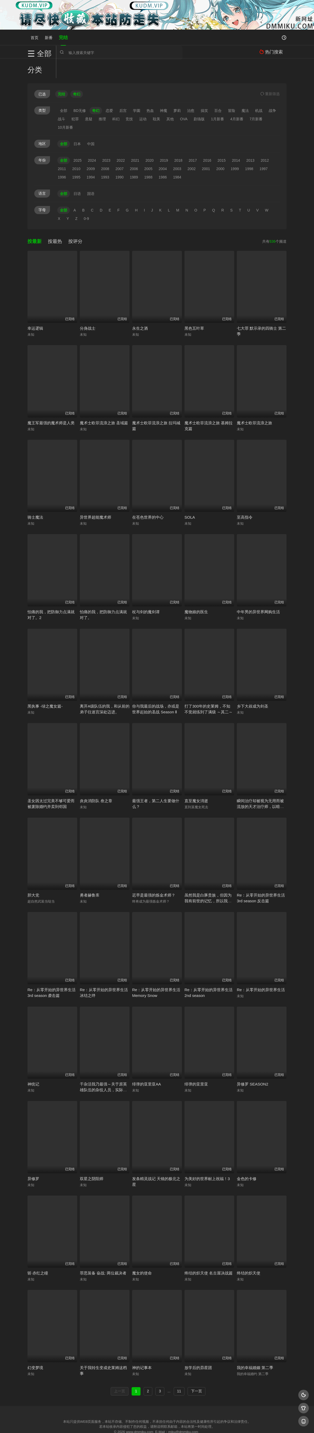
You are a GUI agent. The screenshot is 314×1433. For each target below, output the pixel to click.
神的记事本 (142, 1348)
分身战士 (88, 309)
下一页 (196, 1371)
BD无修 (80, 91)
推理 (102, 99)
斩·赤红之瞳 (37, 1253)
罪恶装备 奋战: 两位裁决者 (103, 1253)
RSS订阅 (93, 1422)
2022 (121, 141)
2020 (149, 141)
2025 (78, 141)
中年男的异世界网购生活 (258, 592)
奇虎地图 (178, 1422)
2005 (148, 149)
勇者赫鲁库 (89, 875)
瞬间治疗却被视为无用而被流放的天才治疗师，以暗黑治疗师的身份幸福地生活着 (260, 787)
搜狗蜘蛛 (157, 1422)
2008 (105, 149)
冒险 (231, 91)
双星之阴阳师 (91, 1159)
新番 (49, 37)
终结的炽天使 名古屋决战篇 (208, 1253)
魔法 (245, 91)
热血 (150, 91)
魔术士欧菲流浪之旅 (254, 403)
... (169, 1371)
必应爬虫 (220, 1422)
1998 (249, 149)
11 (179, 1371)
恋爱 (109, 91)
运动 (143, 99)
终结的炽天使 (248, 1253)
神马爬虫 (136, 1422)
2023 (106, 141)
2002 (191, 149)
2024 (92, 141)
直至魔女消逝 (196, 781)
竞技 (129, 99)
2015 (221, 141)
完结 (63, 37)
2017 (193, 141)
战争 (272, 91)
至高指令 (245, 498)
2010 (76, 149)
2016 (207, 141)
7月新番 (256, 99)
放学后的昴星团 (198, 1348)
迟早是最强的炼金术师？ (153, 875)
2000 (220, 149)
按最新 (34, 221)
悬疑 (88, 99)
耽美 (156, 99)
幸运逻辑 (35, 309)
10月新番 (65, 108)
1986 (163, 157)
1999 (235, 149)
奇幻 (95, 91)
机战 (258, 91)
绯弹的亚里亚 (196, 1064)
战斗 (61, 99)
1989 (134, 157)
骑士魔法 (35, 498)
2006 (134, 149)
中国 (90, 124)
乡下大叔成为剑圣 (252, 687)
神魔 (163, 91)
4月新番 (236, 99)
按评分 (75, 221)
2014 (236, 141)
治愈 (190, 91)
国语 (90, 174)
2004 (163, 149)
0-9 (86, 199)
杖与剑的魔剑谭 (146, 592)
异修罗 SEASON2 (252, 1064)
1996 (62, 157)
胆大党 (33, 875)
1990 (119, 157)
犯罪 (75, 99)
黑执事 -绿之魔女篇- (45, 687)
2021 (135, 141)
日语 (77, 174)
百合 (218, 91)
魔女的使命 (142, 1253)
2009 (91, 149)
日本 (77, 124)
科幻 (116, 99)
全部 (63, 91)
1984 (177, 157)
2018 (178, 141)
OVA (184, 99)
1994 (91, 157)
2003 (177, 149)
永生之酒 (140, 309)
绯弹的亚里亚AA (146, 1064)
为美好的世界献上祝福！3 (207, 1159)
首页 (34, 37)
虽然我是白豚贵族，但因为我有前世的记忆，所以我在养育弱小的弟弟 (208, 881)
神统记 (33, 1064)
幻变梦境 (35, 1348)
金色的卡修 (246, 1159)
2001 (206, 149)
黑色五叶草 (194, 309)
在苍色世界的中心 (148, 498)
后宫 (123, 91)
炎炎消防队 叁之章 (96, 781)
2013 (250, 141)
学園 (136, 91)
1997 (264, 149)
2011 (62, 149)
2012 (265, 141)
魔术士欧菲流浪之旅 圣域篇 (104, 403)
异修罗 (33, 1159)
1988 (148, 157)
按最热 (55, 221)
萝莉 (177, 91)
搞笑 (204, 91)
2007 (119, 149)
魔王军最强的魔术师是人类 (51, 403)
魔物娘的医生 (196, 592)
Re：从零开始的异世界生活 (261, 970)
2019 (164, 141)
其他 (170, 99)
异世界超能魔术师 (95, 498)
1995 (76, 157)
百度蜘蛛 (115, 1422)
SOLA (189, 498)
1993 (105, 157)
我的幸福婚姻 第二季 (255, 1348)
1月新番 (217, 99)
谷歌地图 (199, 1422)
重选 (270, 74)
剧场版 (199, 99)
